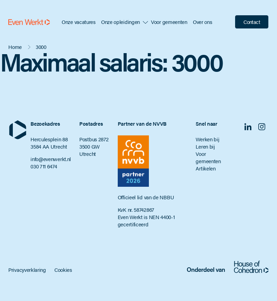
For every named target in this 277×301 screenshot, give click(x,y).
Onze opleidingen (120, 21)
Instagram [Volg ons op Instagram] (262, 127)
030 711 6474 (43, 166)
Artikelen (205, 168)
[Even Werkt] (29, 22)
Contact (251, 21)
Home (15, 46)
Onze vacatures (79, 21)
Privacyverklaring (27, 269)
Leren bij (205, 146)
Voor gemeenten (169, 21)
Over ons (202, 21)
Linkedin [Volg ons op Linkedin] (248, 127)
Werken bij (207, 139)
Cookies (63, 269)
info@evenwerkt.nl (50, 158)
